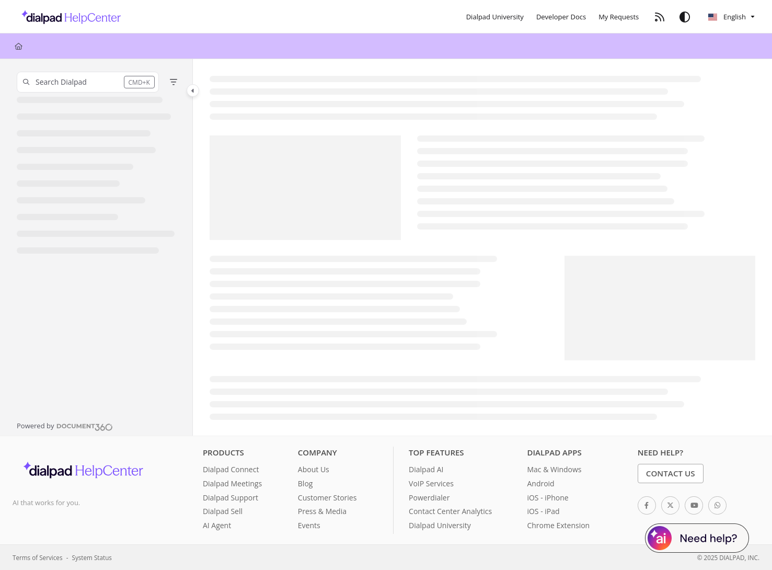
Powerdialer (429, 498)
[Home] (18, 46)
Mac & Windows (554, 469)
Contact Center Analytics (450, 511)
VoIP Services (431, 483)
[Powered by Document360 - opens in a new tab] (65, 426)
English (727, 16)
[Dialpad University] (495, 17)
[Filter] (173, 82)
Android (540, 483)
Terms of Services (37, 557)
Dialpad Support (230, 498)
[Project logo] (68, 16)
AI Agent (217, 525)
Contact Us (670, 473)
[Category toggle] (193, 90)
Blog (305, 483)
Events (309, 525)
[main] (482, 247)
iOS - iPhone (547, 498)
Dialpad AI (426, 469)
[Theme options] (684, 16)
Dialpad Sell (223, 511)
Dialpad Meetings (232, 483)
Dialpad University (440, 525)
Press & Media (322, 511)
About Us (313, 469)
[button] (88, 82)
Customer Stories (327, 498)
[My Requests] (618, 17)
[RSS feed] (659, 16)
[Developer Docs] (561, 17)
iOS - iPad (543, 511)
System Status (92, 557)
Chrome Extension (558, 525)
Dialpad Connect (231, 469)
